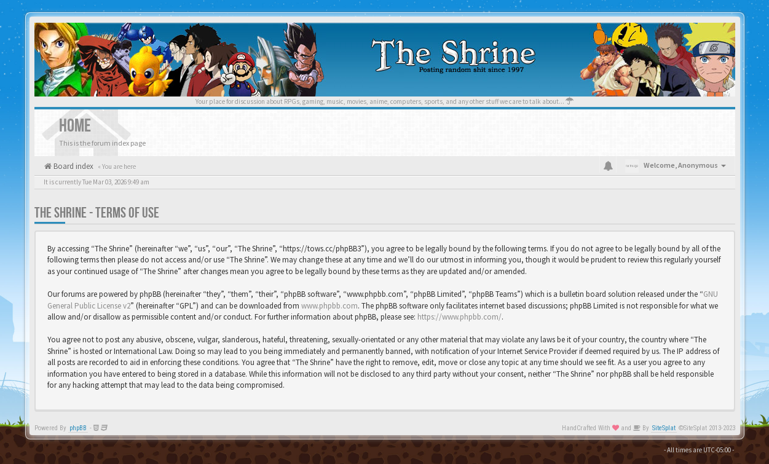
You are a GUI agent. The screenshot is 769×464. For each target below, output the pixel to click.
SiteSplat (664, 428)
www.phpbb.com (329, 306)
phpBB (78, 428)
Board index (72, 166)
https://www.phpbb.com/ (459, 317)
